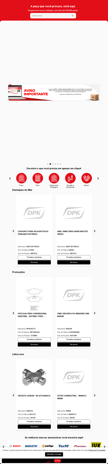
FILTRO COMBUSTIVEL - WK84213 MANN (71, 397)
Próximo (98, 178)
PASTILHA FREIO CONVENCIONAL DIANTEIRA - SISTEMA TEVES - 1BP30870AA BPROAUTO (32, 315)
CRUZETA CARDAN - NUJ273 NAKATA (34, 396)
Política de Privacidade (96, 450)
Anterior (10, 178)
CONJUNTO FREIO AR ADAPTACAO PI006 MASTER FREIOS (33, 232)
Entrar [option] (57, 461)
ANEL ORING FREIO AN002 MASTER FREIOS (72, 232)
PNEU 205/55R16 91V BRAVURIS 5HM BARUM (73, 314)
